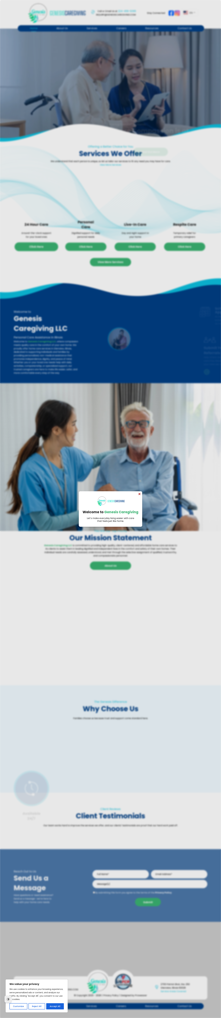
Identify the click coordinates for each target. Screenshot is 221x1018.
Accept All (55, 1006)
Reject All (36, 1006)
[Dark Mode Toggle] (8, 999)
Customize (18, 1006)
